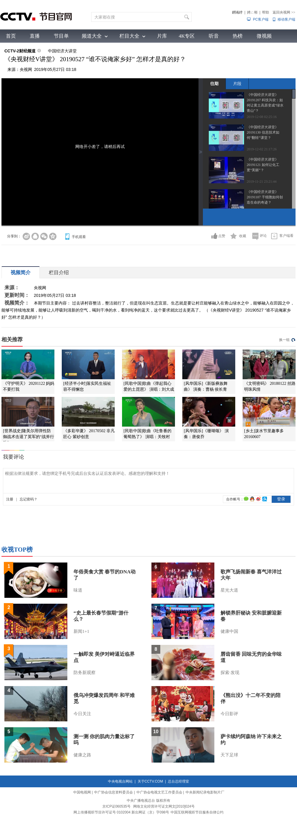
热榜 (238, 36)
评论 (263, 236)
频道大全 (92, 36)
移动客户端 (286, 19)
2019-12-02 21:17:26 (262, 149)
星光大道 (229, 590)
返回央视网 (284, 12)
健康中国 (229, 631)
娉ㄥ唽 (252, 12)
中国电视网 (82, 792)
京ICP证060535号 (116, 806)
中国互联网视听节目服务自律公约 (197, 812)
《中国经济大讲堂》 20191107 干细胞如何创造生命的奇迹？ (265, 197)
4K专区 (187, 36)
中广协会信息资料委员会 (113, 792)
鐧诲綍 (237, 12)
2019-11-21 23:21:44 (261, 181)
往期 (214, 83)
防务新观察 (85, 672)
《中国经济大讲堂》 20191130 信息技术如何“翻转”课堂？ (263, 132)
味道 (78, 590)
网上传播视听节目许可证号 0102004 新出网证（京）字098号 (121, 812)
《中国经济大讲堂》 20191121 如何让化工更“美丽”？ (263, 164)
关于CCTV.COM (150, 781)
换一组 (284, 340)
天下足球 (229, 755)
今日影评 (229, 713)
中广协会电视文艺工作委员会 (159, 792)
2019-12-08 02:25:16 (262, 117)
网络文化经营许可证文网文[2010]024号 (164, 806)
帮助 (265, 12)
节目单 (61, 36)
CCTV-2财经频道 (20, 51)
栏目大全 (129, 36)
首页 (11, 36)
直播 (35, 36)
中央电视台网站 (120, 781)
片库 (162, 36)
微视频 (264, 36)
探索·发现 (230, 672)
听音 (214, 36)
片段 (237, 83)
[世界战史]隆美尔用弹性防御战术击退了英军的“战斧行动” (28, 437)
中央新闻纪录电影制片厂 (205, 792)
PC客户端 (260, 19)
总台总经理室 (178, 781)
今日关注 (82, 713)
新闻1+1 (81, 631)
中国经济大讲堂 (62, 51)
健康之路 (82, 755)
